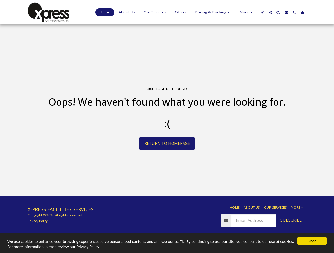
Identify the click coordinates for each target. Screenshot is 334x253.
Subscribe (291, 220)
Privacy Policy (38, 221)
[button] (262, 12)
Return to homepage (167, 143)
